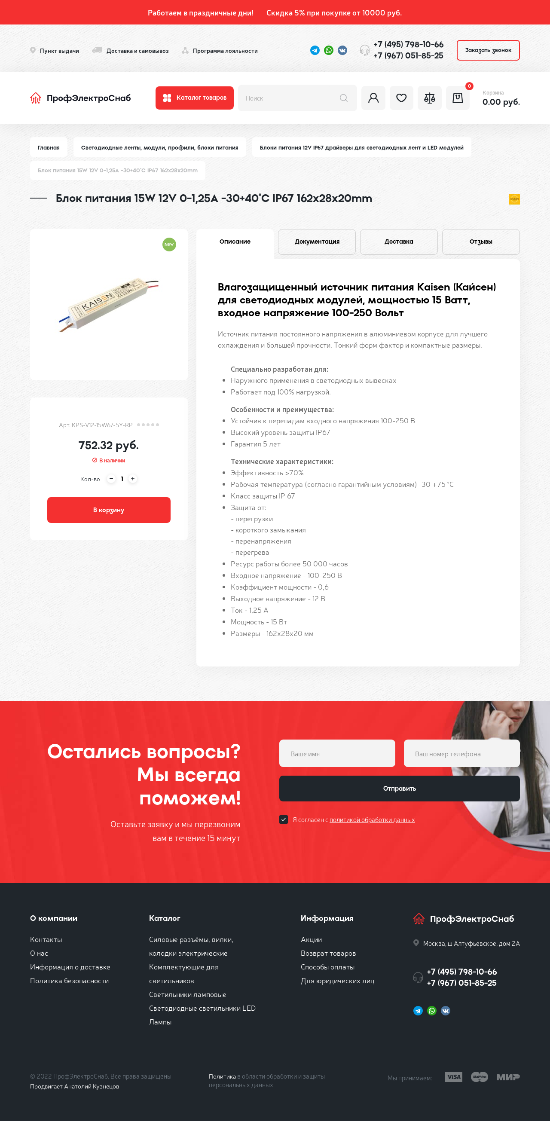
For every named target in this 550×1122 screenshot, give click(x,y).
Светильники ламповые (187, 995)
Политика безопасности (69, 981)
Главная (49, 147)
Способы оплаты (327, 967)
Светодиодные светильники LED (202, 1009)
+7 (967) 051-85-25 (408, 56)
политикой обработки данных (372, 822)
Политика (223, 1077)
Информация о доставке (70, 967)
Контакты (46, 940)
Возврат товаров (328, 954)
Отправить (399, 791)
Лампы (160, 1022)
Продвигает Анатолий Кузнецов (76, 1086)
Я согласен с (354, 822)
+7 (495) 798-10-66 (409, 44)
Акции (311, 940)
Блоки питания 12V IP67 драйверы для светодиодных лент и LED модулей (365, 147)
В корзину (109, 511)
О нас (39, 954)
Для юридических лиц (338, 981)
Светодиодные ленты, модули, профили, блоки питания (161, 147)
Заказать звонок (488, 50)
